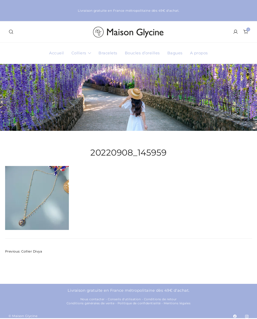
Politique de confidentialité (139, 303)
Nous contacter (92, 299)
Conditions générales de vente (91, 303)
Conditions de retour (160, 299)
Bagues (175, 53)
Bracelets (107, 53)
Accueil (56, 53)
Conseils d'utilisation (124, 299)
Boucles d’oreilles (142, 53)
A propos (199, 53)
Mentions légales (177, 303)
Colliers (78, 53)
